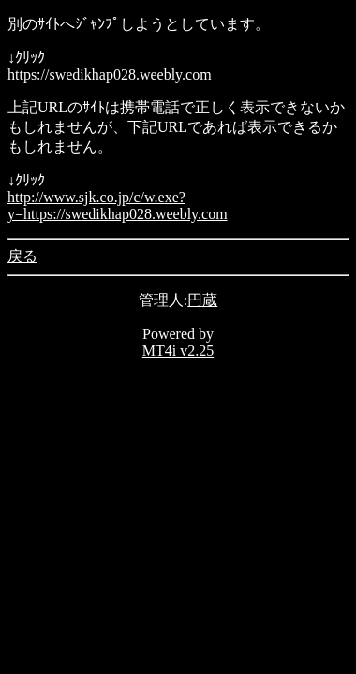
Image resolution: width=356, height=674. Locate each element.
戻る (22, 256)
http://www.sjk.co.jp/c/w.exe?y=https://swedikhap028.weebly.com (117, 205)
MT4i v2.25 (178, 351)
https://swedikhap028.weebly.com (109, 74)
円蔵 (202, 300)
